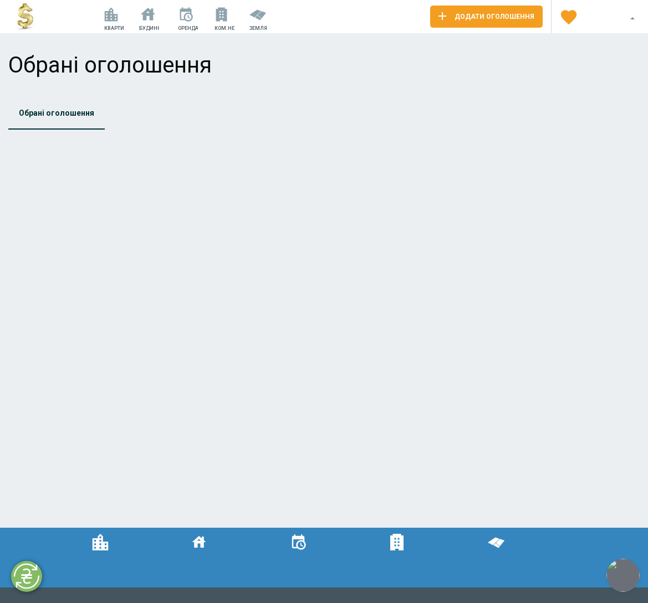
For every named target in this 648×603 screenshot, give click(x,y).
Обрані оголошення (56, 113)
